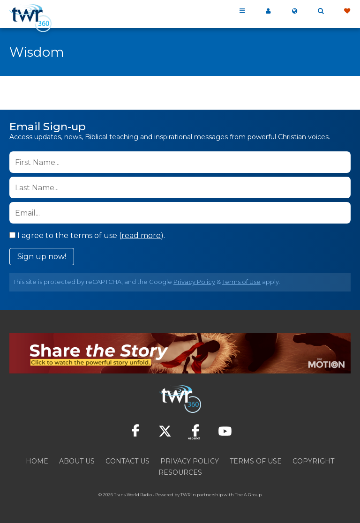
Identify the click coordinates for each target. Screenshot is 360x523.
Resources (180, 472)
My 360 (268, 11)
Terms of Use (241, 281)
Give (347, 11)
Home (37, 461)
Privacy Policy (194, 281)
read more (141, 235)
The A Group (248, 494)
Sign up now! (41, 256)
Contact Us (127, 461)
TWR (185, 494)
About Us (77, 461)
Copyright (313, 461)
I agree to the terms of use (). (87, 235)
